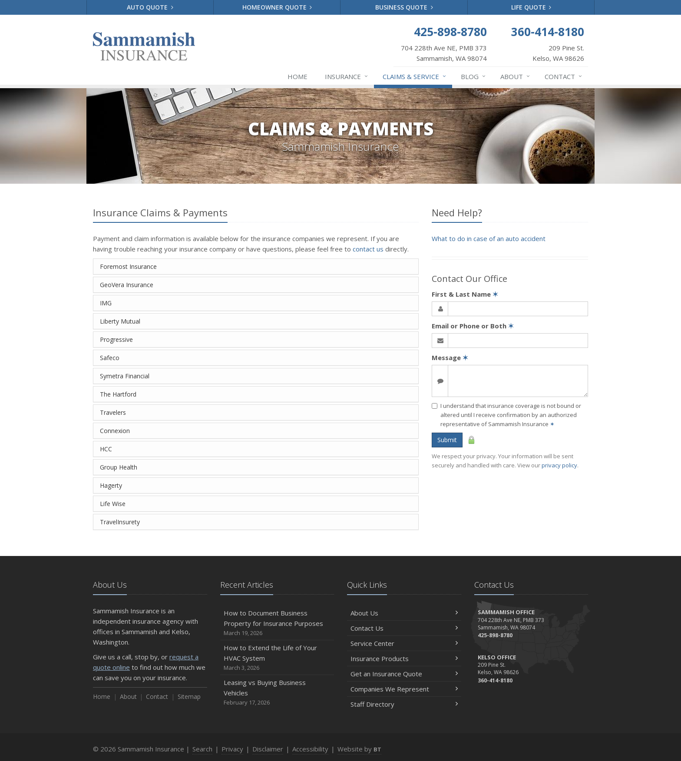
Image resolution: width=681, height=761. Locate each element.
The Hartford (118, 394)
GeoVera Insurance (126, 285)
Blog (473, 76)
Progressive (116, 339)
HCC (106, 449)
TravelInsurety (120, 522)
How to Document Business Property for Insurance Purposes (277, 623)
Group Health (118, 467)
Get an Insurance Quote (404, 673)
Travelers (113, 412)
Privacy (232, 748)
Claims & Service (415, 76)
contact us (368, 249)
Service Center (404, 643)
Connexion (115, 431)
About (515, 76)
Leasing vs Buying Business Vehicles (277, 692)
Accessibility (310, 748)
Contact (564, 76)
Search (202, 748)
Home (297, 76)
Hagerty (111, 485)
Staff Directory (404, 704)
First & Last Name (465, 294)
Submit (447, 440)
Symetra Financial (124, 376)
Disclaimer (267, 748)
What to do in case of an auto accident (488, 238)
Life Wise (113, 504)
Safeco (109, 358)
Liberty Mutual (120, 321)
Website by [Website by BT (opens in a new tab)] (359, 748)
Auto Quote (150, 7)
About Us (404, 613)
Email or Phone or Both (473, 325)
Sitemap (189, 696)
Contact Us (404, 628)
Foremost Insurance (128, 266)
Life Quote (531, 7)
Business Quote (404, 7)
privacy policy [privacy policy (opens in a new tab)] (559, 465)
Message (450, 357)
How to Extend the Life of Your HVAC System (277, 657)
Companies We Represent (404, 689)
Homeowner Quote (277, 7)
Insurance (347, 76)
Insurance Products (404, 658)
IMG (106, 303)
